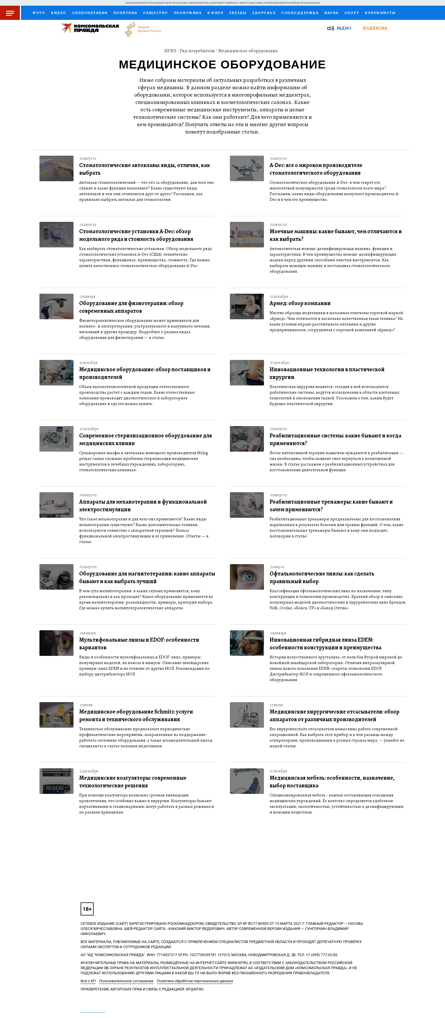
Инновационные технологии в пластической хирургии (327, 373)
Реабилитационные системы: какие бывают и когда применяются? (335, 439)
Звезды (237, 12)
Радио (344, 28)
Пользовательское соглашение (126, 981)
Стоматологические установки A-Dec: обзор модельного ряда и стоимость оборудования (136, 235)
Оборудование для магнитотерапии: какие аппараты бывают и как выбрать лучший (147, 577)
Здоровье (264, 12)
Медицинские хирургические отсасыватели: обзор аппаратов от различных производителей (334, 715)
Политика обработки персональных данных (195, 981)
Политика (125, 12)
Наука (331, 12)
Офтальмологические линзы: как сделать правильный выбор (322, 577)
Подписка (375, 28)
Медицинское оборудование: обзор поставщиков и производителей (145, 373)
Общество (155, 12)
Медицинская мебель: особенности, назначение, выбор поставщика (332, 781)
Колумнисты (380, 12)
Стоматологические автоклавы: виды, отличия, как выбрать (144, 169)
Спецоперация (90, 12)
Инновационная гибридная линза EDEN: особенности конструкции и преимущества (325, 643)
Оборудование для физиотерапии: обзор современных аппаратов (131, 307)
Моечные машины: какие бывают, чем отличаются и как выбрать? (336, 235)
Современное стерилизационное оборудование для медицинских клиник (145, 439)
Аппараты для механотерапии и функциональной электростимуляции (143, 505)
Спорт (351, 12)
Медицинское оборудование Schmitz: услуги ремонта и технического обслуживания (136, 715)
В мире (215, 12)
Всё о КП (88, 981)
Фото (38, 12)
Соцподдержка (299, 12)
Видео (58, 12)
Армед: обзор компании (300, 303)
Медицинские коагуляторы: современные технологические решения (132, 781)
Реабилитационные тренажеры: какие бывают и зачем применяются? (331, 505)
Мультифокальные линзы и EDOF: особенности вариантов (139, 643)
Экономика (188, 12)
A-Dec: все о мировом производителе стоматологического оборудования (316, 169)
